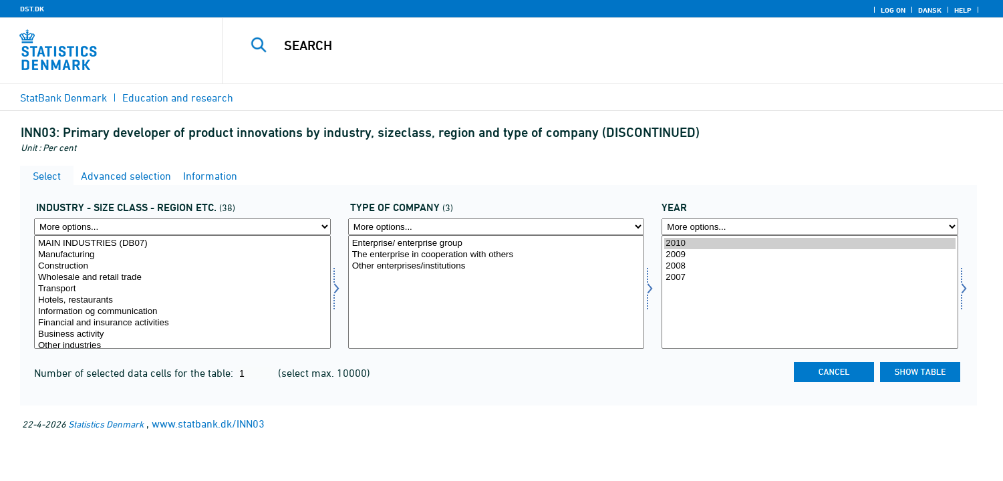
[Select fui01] (182, 292)
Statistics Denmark (106, 424)
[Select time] (810, 292)
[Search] (586, 45)
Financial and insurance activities (182, 323)
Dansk (930, 10)
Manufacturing (182, 255)
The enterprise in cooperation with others (496, 255)
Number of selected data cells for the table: (135, 373)
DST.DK (32, 8)
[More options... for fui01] (182, 226)
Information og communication (182, 311)
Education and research (177, 98)
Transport (182, 289)
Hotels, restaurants (182, 300)
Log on (893, 10)
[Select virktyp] (496, 292)
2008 (810, 266)
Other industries (182, 345)
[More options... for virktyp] (496, 226)
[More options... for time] (810, 226)
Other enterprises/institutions (496, 266)
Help (963, 10)
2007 (810, 277)
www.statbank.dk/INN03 (208, 424)
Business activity (182, 334)
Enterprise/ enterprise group (496, 243)
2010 (810, 243)
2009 (810, 255)
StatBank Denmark (63, 98)
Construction (182, 266)
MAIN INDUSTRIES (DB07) (182, 243)
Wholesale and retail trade (182, 277)
